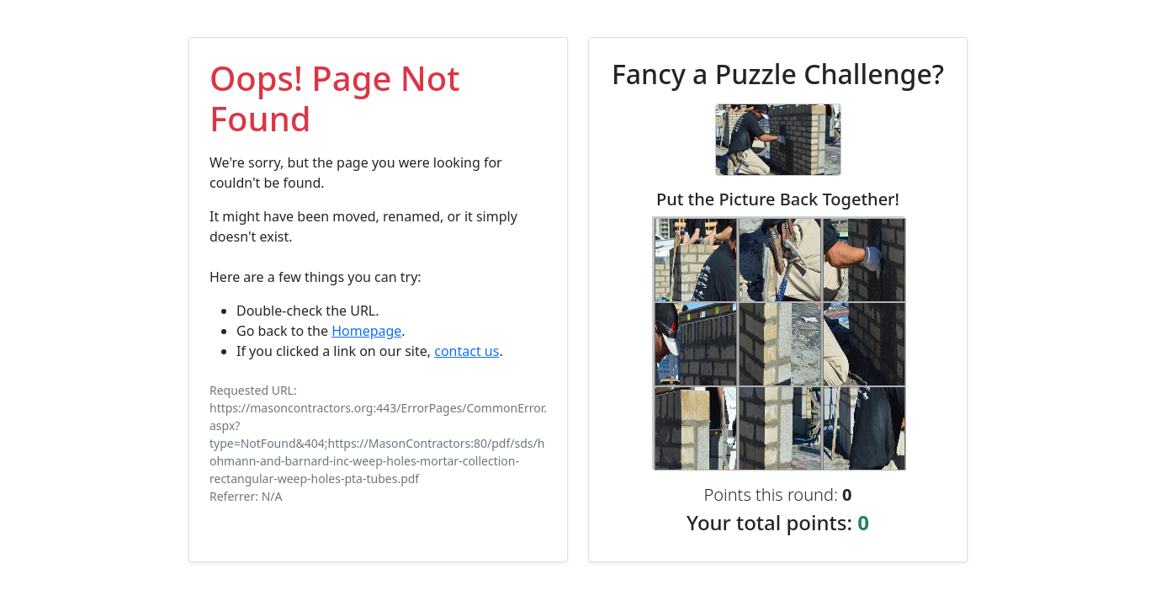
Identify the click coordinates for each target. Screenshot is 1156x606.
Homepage (366, 331)
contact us (466, 351)
